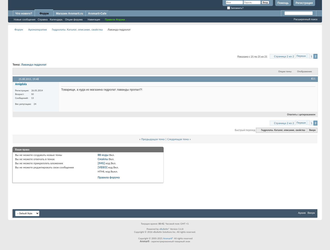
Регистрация (304, 3)
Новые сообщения (24, 19)
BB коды (103, 155)
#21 (313, 78)
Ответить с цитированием (299, 114)
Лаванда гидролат (34, 65)
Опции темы (285, 71)
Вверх (312, 130)
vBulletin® (164, 229)
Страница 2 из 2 (284, 56)
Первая (301, 56)
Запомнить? (235, 8)
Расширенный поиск (305, 19)
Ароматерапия (37, 29)
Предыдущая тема (153, 139)
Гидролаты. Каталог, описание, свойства (77, 29)
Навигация (94, 19)
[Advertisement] (165, 42)
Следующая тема (178, 139)
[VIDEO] (102, 167)
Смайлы (103, 159)
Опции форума (73, 19)
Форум (44, 13)
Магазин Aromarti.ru (69, 13)
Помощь (283, 3)
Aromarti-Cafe (97, 13)
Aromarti (167, 238)
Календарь (56, 19)
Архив (302, 212)
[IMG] (101, 163)
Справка (42, 19)
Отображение (304, 71)
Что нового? (23, 13)
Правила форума (109, 177)
